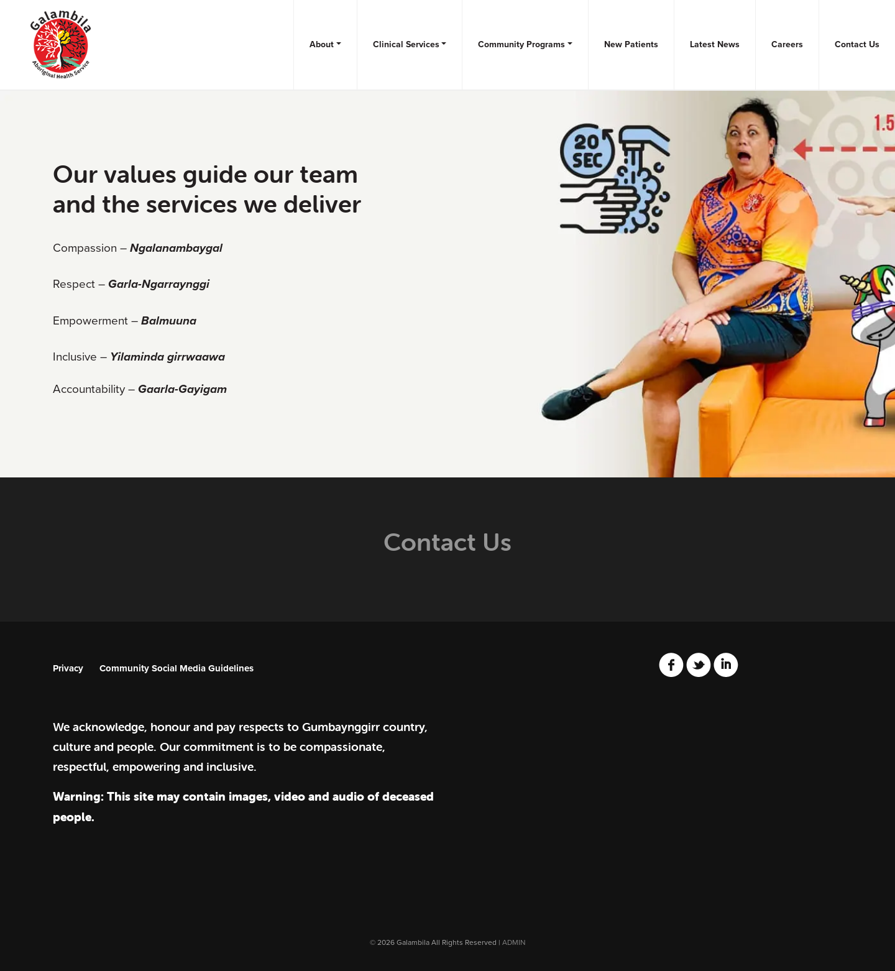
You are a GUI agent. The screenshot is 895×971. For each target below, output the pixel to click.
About (322, 44)
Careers (787, 44)
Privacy (68, 668)
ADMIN (514, 942)
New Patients (631, 44)
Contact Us (857, 44)
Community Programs (521, 44)
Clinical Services (406, 44)
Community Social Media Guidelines (176, 668)
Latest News (715, 44)
